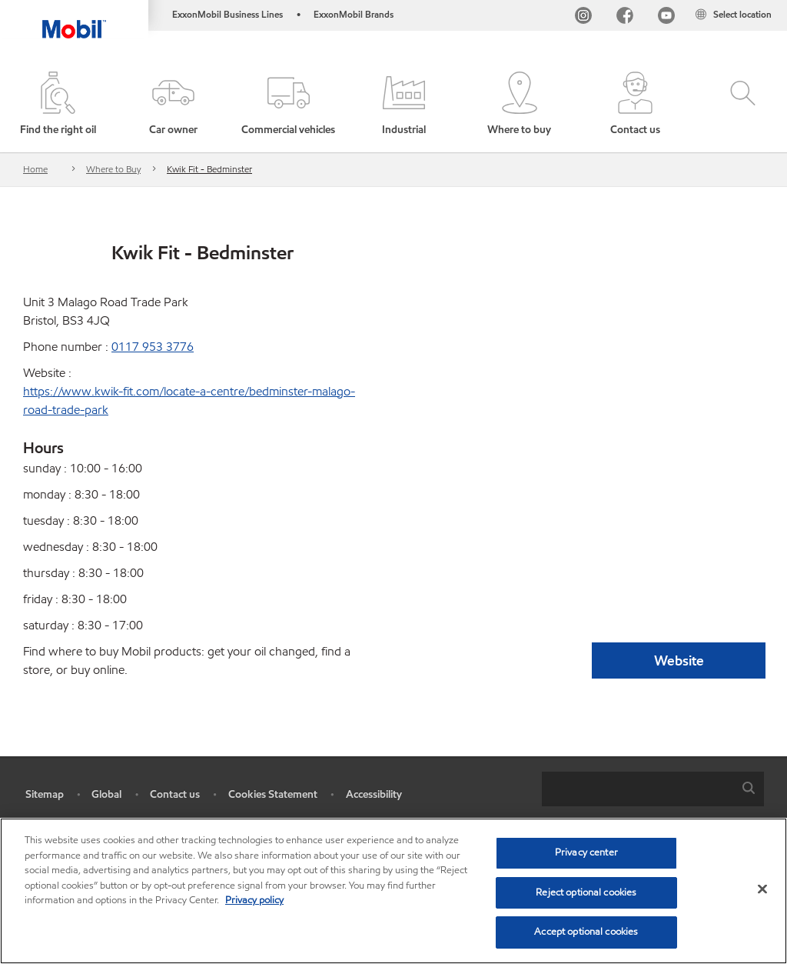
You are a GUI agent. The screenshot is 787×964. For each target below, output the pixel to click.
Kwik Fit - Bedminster (209, 168)
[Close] (762, 889)
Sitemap (44, 794)
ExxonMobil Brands (354, 14)
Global (106, 794)
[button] (173, 105)
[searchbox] (637, 789)
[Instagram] (583, 17)
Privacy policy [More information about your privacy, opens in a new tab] (254, 900)
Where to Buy (113, 168)
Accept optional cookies (586, 932)
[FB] (624, 17)
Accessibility (374, 794)
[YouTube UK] (666, 17)
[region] (393, 891)
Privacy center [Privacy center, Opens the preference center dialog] (586, 852)
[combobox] (653, 789)
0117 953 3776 (152, 347)
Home (35, 168)
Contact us (175, 794)
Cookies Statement (272, 794)
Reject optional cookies (586, 892)
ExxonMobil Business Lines (227, 14)
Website (679, 660)
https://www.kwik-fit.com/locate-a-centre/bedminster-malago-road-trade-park (189, 400)
